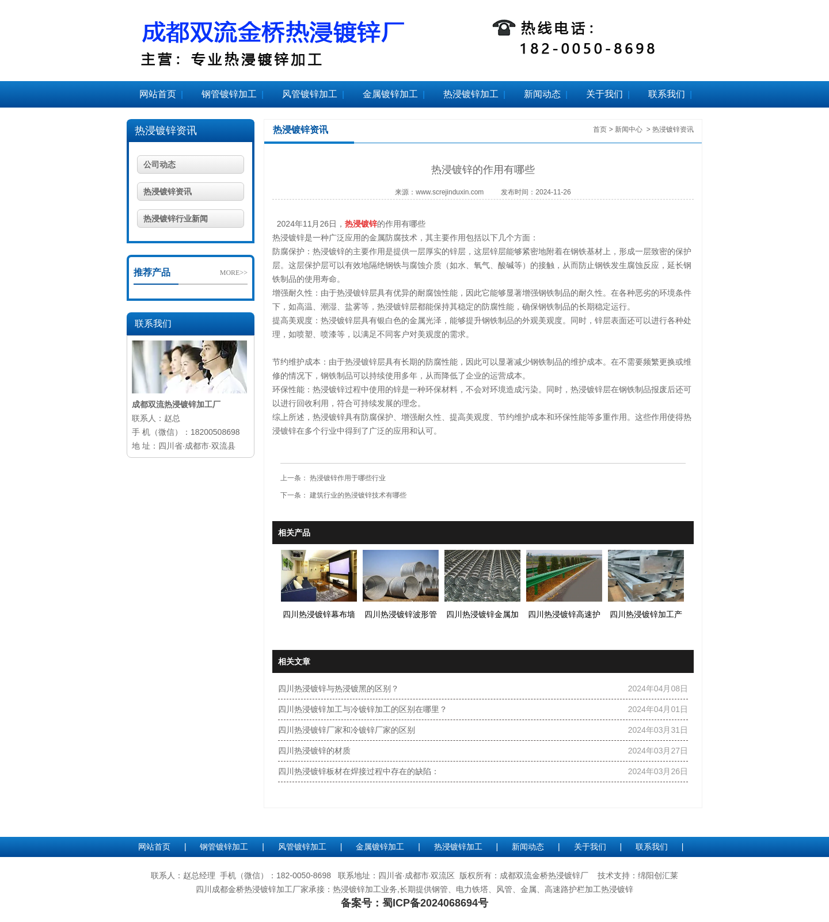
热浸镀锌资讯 (166, 130)
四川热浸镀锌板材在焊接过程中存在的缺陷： (358, 771)
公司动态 (159, 164)
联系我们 (666, 94)
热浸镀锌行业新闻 (175, 218)
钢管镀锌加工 (229, 94)
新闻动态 (542, 94)
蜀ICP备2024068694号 (435, 903)
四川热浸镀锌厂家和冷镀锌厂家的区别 (346, 729)
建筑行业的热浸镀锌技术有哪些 (357, 495)
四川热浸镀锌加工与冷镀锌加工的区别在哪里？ (362, 709)
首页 (600, 129)
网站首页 (157, 94)
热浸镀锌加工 (471, 94)
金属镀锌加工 (390, 94)
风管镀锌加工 (309, 94)
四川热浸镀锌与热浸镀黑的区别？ (338, 688)
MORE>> (234, 273)
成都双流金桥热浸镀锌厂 (544, 875)
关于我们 (604, 94)
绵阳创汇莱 (658, 875)
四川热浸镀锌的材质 (314, 750)
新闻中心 (628, 129)
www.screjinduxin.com (450, 192)
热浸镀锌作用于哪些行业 (347, 478)
